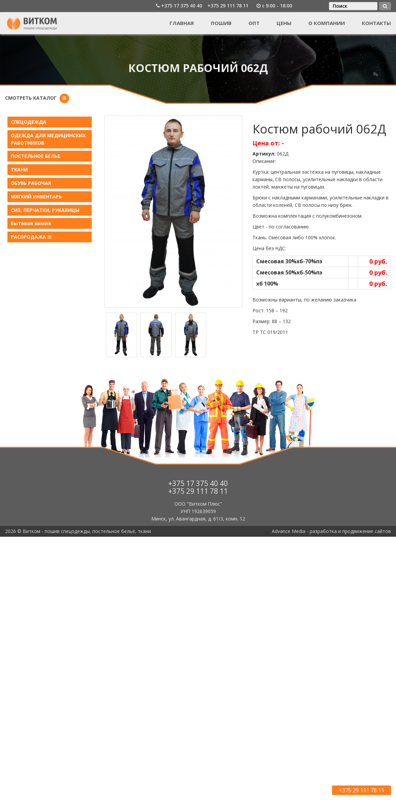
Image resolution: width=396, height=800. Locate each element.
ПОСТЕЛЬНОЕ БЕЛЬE (35, 156)
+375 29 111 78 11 (227, 5)
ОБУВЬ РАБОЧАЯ (31, 183)
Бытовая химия (31, 223)
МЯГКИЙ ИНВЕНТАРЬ (36, 196)
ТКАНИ (19, 169)
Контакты (376, 23)
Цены (284, 23)
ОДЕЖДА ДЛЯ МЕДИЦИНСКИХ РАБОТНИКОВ (48, 139)
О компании (326, 23)
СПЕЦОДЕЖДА (28, 122)
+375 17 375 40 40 (181, 5)
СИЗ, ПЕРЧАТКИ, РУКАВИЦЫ (45, 210)
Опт (254, 23)
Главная (182, 23)
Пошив (221, 23)
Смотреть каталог (31, 98)
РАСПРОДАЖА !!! (31, 237)
